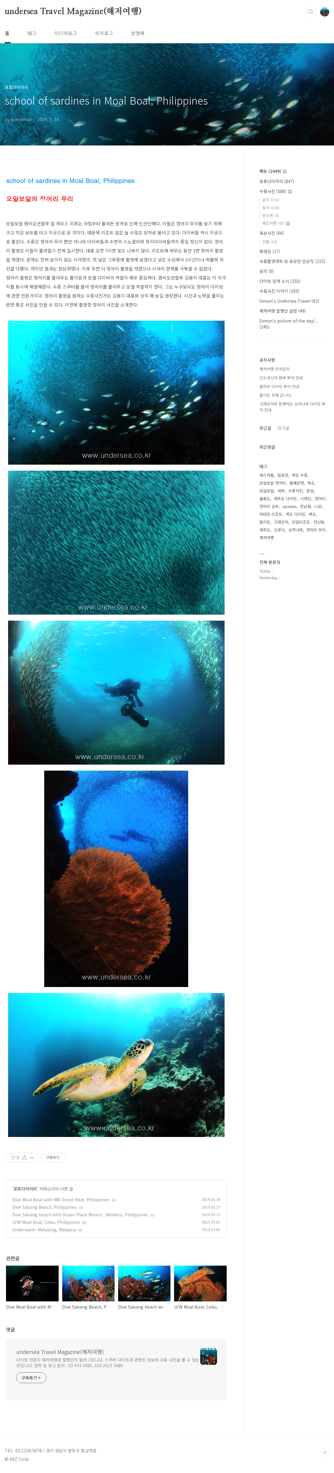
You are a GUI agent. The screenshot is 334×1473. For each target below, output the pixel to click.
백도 (312, 514)
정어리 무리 (316, 530)
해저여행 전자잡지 (274, 369)
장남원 (305, 506)
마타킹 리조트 (270, 514)
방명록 (138, 33)
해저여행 (266, 537)
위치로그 (104, 33)
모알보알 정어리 (272, 483)
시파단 (305, 498)
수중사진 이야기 (279, 291)
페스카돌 (266, 475)
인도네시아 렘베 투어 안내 (281, 377)
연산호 (319, 522)
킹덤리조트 (301, 522)
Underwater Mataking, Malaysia (44, 1230)
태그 (31, 33)
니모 (318, 506)
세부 (281, 491)
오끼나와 (295, 530)
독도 (311, 483)
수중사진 (275, 191)
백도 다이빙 (295, 514)
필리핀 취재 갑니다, (275, 395)
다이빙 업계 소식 (280, 281)
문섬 (310, 491)
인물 (269, 241)
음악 (266, 271)
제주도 (264, 530)
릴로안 (282, 475)
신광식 (279, 530)
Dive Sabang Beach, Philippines (44, 1207)
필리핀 (264, 522)
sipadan (289, 506)
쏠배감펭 (297, 483)
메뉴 (273, 171)
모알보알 (266, 491)
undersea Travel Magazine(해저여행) (73, 12)
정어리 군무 (269, 506)
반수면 (270, 215)
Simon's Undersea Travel (289, 301)
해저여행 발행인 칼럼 (282, 311)
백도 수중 (300, 475)
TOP (324, 1453)
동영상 (269, 251)
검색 (310, 12)
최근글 (265, 428)
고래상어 (281, 522)
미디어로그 (65, 33)
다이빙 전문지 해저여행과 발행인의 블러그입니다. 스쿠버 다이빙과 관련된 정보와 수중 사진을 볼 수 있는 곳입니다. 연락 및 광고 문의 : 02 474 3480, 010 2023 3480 (107, 1362)
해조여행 (276, 223)
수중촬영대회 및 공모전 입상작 (292, 261)
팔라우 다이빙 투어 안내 (279, 386)
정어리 (320, 498)
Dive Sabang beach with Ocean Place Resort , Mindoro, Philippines (80, 1215)
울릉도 (264, 498)
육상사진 (271, 233)
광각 (270, 200)
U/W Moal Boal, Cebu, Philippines (46, 1222)
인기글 (283, 428)
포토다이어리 (25, 1189)
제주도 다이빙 (285, 498)
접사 (270, 207)
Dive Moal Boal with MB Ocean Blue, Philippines (60, 1199)
